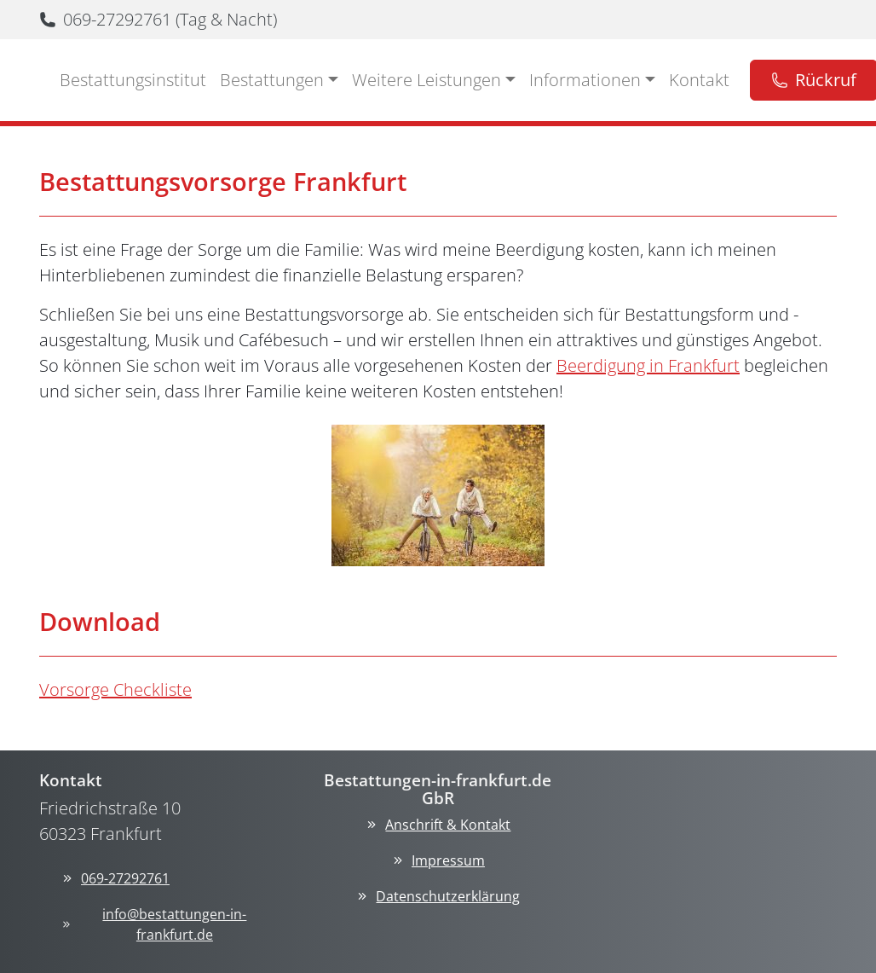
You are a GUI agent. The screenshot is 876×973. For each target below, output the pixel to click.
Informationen (585, 79)
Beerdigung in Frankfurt (648, 365)
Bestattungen (272, 79)
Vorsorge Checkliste (115, 689)
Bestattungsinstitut (133, 79)
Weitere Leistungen (426, 79)
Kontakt (699, 79)
